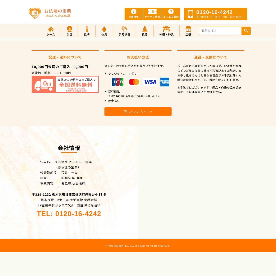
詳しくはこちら (138, 111)
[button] (69, 31)
